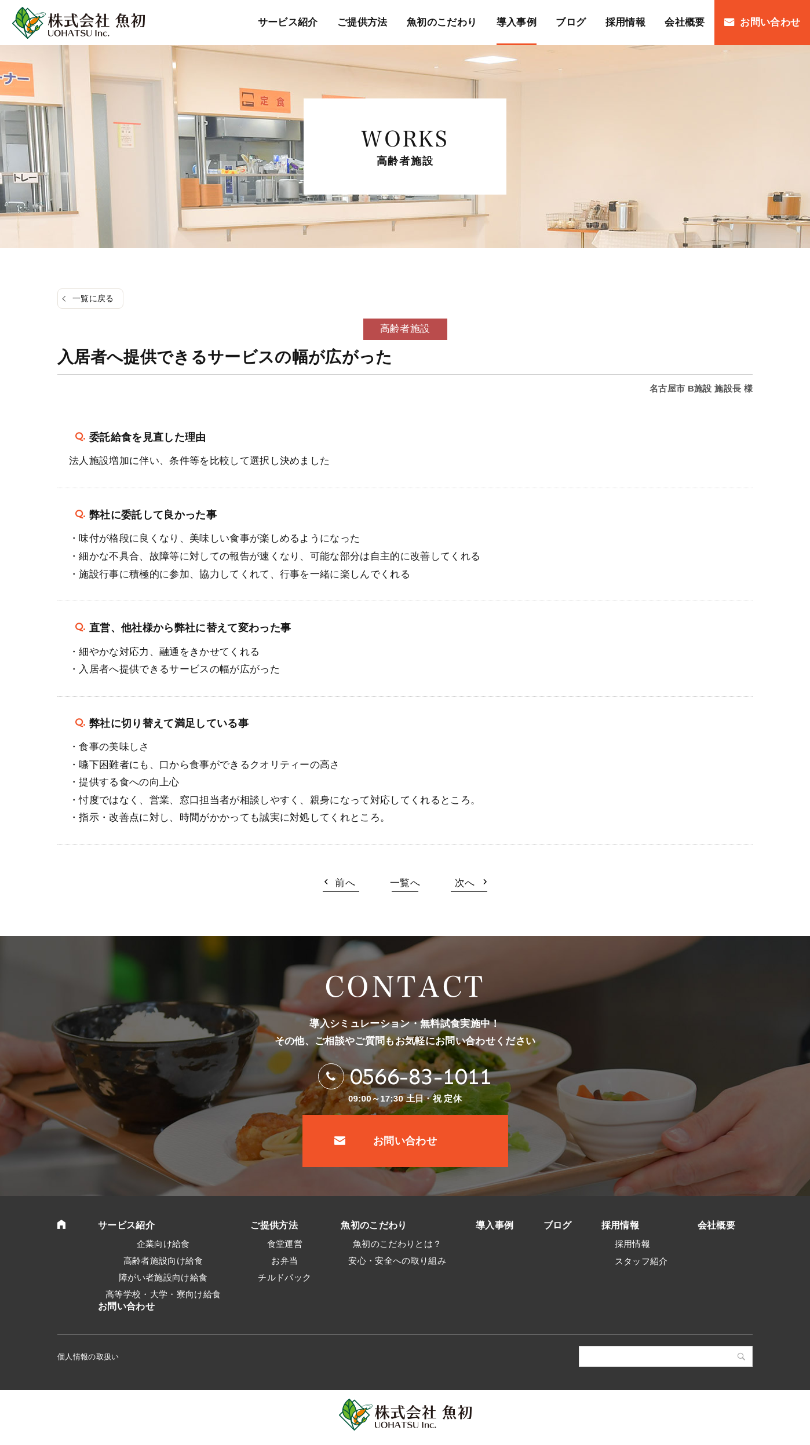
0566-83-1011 (421, 1076)
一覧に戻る (93, 298)
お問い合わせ (405, 1141)
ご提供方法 (274, 1225)
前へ (345, 882)
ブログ (557, 1225)
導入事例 (494, 1225)
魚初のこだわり (374, 1225)
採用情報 (620, 1225)
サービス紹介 (126, 1225)
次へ (465, 882)
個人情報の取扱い (88, 1356)
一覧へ (405, 882)
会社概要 (716, 1225)
